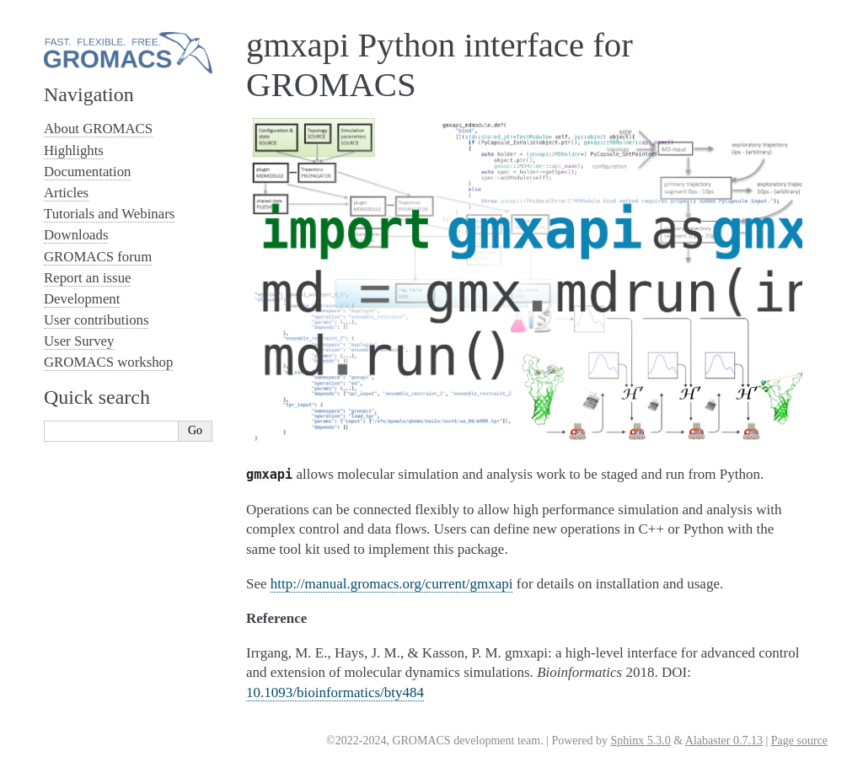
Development (82, 299)
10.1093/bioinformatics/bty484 (335, 692)
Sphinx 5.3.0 (640, 740)
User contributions (96, 320)
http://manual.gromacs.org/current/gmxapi (392, 584)
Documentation (87, 172)
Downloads (76, 235)
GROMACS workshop (108, 362)
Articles (66, 193)
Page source (799, 740)
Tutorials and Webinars (109, 214)
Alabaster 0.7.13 (724, 740)
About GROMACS (98, 129)
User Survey (79, 341)
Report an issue (87, 278)
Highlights (74, 150)
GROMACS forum (98, 257)
